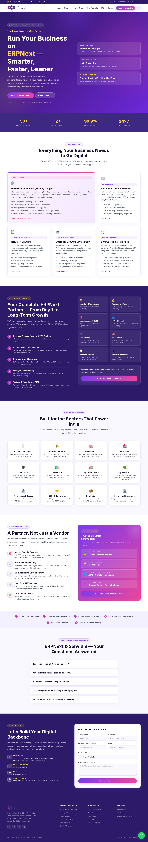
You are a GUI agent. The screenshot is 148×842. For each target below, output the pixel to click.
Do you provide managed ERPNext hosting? (51, 673)
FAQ (102, 8)
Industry (82, 753)
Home (58, 8)
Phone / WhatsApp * (87, 743)
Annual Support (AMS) (68, 816)
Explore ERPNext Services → (22, 218)
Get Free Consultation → (20, 95)
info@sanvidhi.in (19, 774)
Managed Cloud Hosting (68, 813)
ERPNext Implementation (68, 809)
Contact (111, 8)
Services (67, 8)
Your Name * (84, 734)
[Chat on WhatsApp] (141, 835)
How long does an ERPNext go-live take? (50, 664)
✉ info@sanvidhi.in (134, 2)
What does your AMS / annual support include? (53, 699)
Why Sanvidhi (92, 8)
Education (92, 819)
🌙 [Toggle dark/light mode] (138, 8)
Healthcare (92, 816)
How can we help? (86, 762)
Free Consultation (125, 8)
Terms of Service (134, 837)
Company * (113, 734)
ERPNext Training (66, 826)
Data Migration (65, 822)
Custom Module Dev (67, 819)
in (9, 827)
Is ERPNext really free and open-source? (50, 682)
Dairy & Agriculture (95, 809)
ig (24, 827)
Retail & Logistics (94, 822)
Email (110, 743)
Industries (79, 8)
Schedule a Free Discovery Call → (109, 594)
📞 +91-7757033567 (117, 2)
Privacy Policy (121, 837)
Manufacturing (93, 813)
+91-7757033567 (20, 767)
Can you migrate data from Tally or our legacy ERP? (55, 690)
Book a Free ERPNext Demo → (109, 378)
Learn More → (106, 218)
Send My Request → (107, 781)
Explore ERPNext (45, 95)
